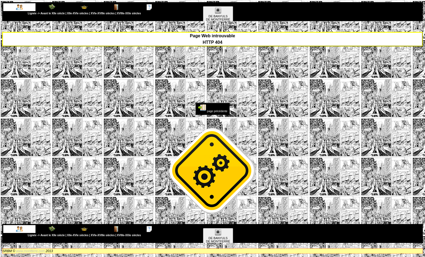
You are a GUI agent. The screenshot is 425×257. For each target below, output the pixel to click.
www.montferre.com (30, 251)
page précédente (212, 108)
